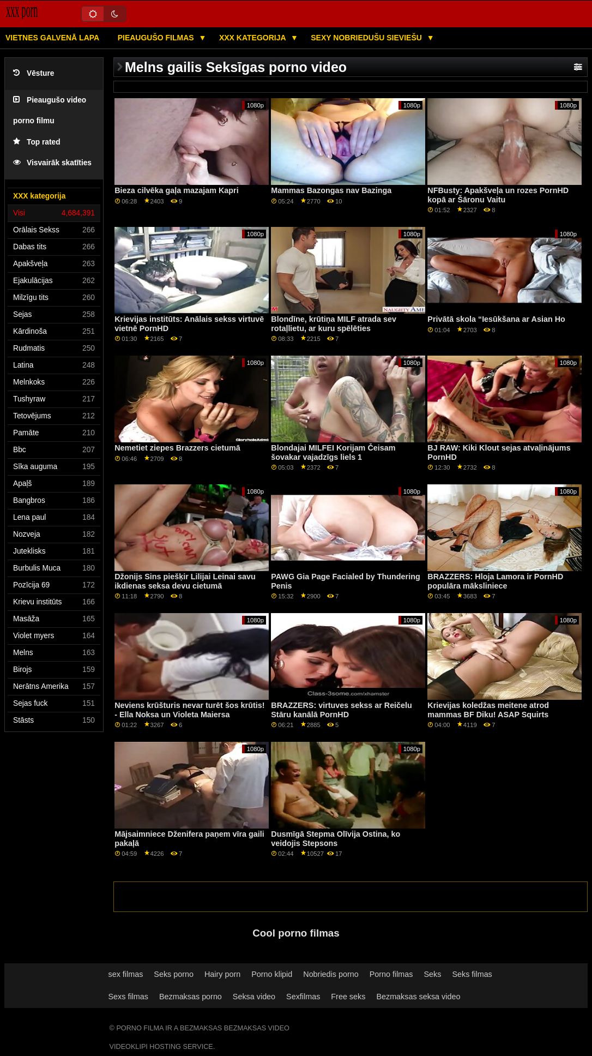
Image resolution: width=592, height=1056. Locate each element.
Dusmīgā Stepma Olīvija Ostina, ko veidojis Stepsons (335, 839)
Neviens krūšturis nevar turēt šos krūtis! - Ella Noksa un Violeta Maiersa (189, 710)
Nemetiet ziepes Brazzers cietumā (177, 447)
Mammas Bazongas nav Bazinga (331, 190)
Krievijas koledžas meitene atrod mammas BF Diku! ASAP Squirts (488, 710)
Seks (432, 974)
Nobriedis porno (330, 974)
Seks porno (174, 974)
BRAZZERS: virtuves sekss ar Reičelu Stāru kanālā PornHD (341, 710)
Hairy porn (222, 974)
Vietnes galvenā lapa (52, 37)
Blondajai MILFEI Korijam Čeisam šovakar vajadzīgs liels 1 (333, 452)
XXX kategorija (253, 37)
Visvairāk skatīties (52, 163)
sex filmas (125, 974)
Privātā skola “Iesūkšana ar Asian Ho (496, 319)
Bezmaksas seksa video (418, 996)
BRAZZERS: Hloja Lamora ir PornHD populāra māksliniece (495, 581)
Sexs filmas (128, 996)
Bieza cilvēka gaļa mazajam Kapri (176, 190)
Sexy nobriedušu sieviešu (367, 37)
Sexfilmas (303, 996)
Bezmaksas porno (190, 996)
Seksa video (254, 996)
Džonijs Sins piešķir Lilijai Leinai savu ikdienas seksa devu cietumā (185, 581)
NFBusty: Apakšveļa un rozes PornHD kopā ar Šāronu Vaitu (498, 195)
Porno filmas (391, 974)
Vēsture (33, 73)
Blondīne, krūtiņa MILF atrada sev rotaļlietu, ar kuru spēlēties (333, 324)
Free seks (348, 996)
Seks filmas (472, 974)
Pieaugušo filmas (157, 37)
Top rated (37, 142)
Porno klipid (271, 974)
